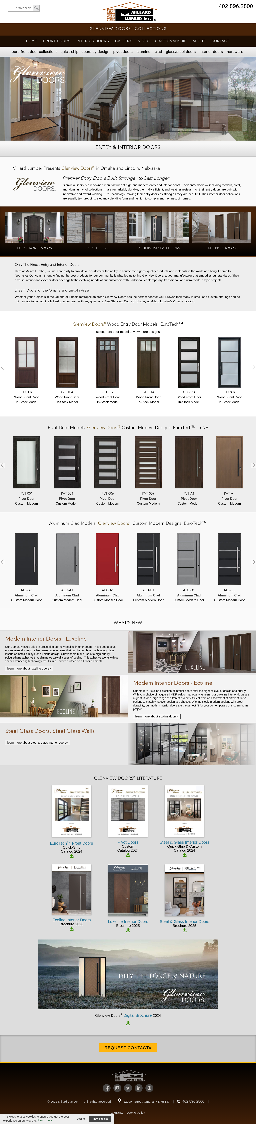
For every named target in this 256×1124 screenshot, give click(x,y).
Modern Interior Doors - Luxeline (46, 639)
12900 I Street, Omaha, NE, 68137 (146, 1101)
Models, (128, 324)
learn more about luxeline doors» (29, 668)
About (199, 41)
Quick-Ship (69, 52)
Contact (220, 41)
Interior (211, 52)
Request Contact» (128, 1047)
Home (31, 41)
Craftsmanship (171, 41)
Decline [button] (81, 1118)
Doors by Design (95, 52)
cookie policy (136, 1112)
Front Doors (56, 41)
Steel (181, 52)
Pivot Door (59, 428)
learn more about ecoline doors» (156, 716)
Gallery (123, 41)
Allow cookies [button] (100, 1118)
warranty (117, 1112)
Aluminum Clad (149, 52)
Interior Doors (93, 41)
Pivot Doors (123, 52)
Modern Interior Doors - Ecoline (172, 683)
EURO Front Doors (35, 52)
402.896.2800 (236, 6)
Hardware (235, 52)
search (24, 8)
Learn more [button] (45, 1120)
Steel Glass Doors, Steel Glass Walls (50, 731)
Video (144, 41)
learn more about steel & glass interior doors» (37, 742)
